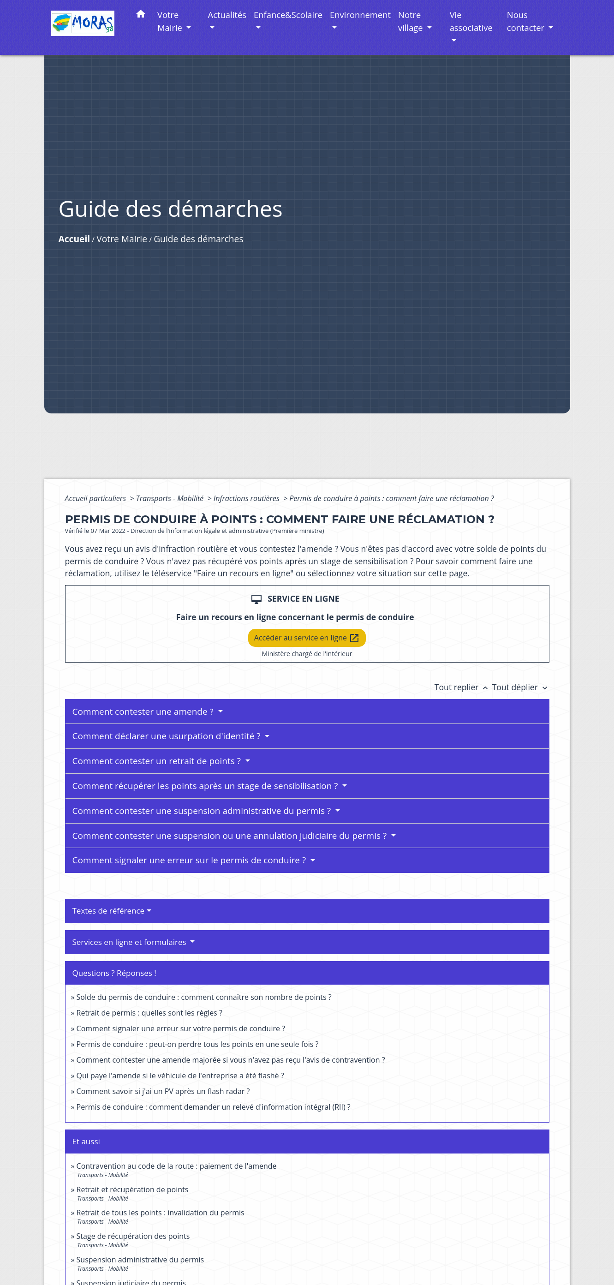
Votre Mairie (121, 239)
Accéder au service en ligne (307, 638)
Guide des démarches (198, 239)
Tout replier (463, 687)
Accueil (74, 239)
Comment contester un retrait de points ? (157, 761)
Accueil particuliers (96, 498)
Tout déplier (520, 687)
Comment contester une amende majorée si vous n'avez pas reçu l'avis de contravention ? (231, 1060)
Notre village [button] (411, 21)
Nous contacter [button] (527, 21)
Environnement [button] (360, 14)
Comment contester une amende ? (144, 711)
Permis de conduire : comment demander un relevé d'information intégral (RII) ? (214, 1107)
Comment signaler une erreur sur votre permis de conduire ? (181, 1028)
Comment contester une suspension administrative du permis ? (203, 811)
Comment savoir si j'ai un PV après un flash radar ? (163, 1091)
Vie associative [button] (471, 21)
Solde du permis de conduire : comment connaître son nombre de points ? (204, 997)
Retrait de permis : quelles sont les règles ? (149, 1013)
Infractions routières (247, 498)
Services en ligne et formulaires (130, 942)
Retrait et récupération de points (133, 1189)
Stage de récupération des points (133, 1236)
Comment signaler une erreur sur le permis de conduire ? (190, 860)
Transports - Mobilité (171, 498)
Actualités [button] (227, 14)
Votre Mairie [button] (171, 21)
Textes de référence (108, 910)
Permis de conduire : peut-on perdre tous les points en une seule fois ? (198, 1044)
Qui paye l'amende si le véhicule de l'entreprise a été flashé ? (180, 1075)
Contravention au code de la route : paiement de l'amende (177, 1166)
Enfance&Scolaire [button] (288, 14)
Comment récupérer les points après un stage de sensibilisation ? (206, 786)
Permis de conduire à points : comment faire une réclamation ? (391, 498)
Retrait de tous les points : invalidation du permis (160, 1212)
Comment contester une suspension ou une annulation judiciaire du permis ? (230, 836)
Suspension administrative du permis (140, 1260)
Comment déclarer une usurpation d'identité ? (167, 736)
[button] (141, 15)
